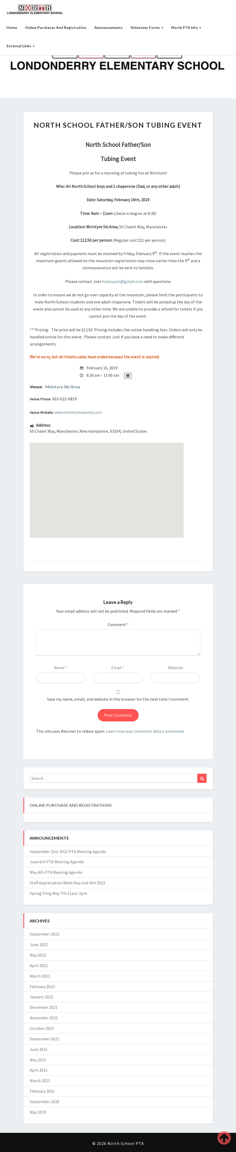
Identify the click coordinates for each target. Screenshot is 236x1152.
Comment (118, 624)
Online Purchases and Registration (55, 27)
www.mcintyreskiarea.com (78, 412)
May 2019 (38, 1112)
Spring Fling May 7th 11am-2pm (58, 893)
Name (60, 667)
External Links (21, 46)
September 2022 (44, 934)
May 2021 (38, 1059)
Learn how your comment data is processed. (145, 731)
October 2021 (42, 1028)
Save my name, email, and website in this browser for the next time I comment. (118, 699)
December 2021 (43, 1007)
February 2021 (42, 1091)
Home (12, 27)
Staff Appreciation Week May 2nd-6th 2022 (67, 882)
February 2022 (42, 986)
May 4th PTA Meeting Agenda (56, 872)
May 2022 (38, 955)
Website (175, 667)
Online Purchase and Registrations (70, 805)
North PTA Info (186, 27)
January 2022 (41, 996)
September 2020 (44, 1101)
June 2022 (39, 944)
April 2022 (39, 965)
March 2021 (40, 1080)
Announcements (108, 27)
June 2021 (39, 1049)
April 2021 (39, 1070)
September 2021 (44, 1038)
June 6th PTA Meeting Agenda (57, 861)
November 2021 (44, 1017)
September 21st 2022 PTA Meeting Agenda (68, 851)
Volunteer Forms (146, 27)
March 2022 (40, 976)
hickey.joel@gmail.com (122, 281)
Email (117, 667)
